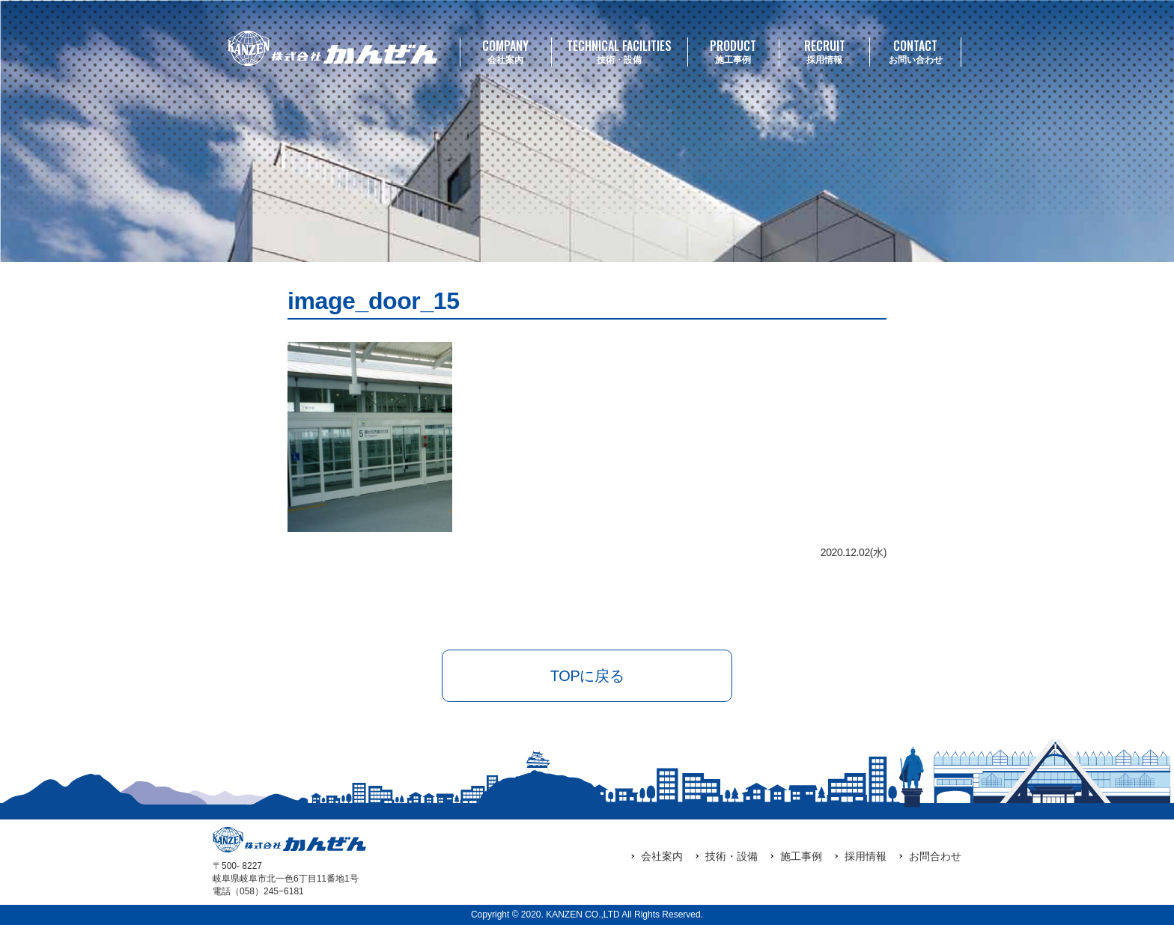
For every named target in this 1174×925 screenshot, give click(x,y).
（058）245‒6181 (267, 891)
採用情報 (825, 51)
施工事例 (733, 51)
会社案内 (506, 51)
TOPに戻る (587, 676)
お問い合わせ (915, 51)
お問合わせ (935, 856)
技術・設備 (619, 51)
